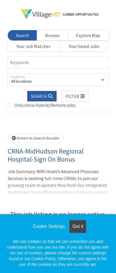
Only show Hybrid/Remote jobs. (45, 105)
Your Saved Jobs (84, 46)
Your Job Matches (33, 46)
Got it (77, 226)
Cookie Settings (49, 226)
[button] (75, 96)
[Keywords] (58, 62)
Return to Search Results (35, 138)
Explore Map (88, 35)
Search (22, 35)
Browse (52, 35)
